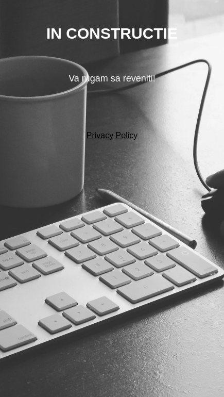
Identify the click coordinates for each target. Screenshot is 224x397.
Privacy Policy (112, 135)
